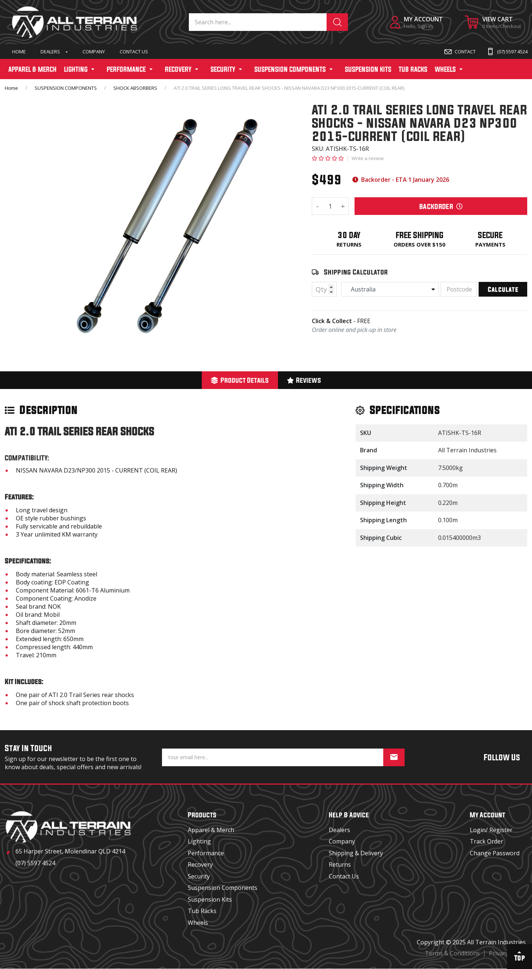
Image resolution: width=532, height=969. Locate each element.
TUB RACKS (413, 69)
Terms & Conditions (452, 953)
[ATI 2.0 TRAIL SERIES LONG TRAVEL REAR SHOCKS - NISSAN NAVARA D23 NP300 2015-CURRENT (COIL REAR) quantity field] (330, 206)
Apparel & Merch (211, 830)
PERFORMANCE (126, 69)
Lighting (199, 841)
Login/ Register (491, 830)
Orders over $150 (419, 244)
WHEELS (445, 69)
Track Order (486, 841)
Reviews (304, 380)
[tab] (240, 380)
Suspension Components (222, 888)
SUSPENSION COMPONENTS (290, 69)
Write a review (368, 158)
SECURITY (223, 69)
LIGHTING (76, 69)
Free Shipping (420, 235)
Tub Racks (202, 911)
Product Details (240, 380)
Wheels (198, 923)
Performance (206, 853)
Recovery (200, 864)
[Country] (390, 289)
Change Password (494, 853)
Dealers (50, 51)
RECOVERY (178, 69)
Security (199, 876)
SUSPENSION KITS (368, 69)
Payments (490, 244)
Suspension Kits (210, 899)
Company (93, 51)
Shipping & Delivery (356, 853)
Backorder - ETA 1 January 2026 (400, 180)
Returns (349, 244)
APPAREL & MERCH (32, 69)
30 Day (349, 235)
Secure (490, 235)
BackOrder (440, 206)
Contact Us (134, 51)
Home (19, 51)
